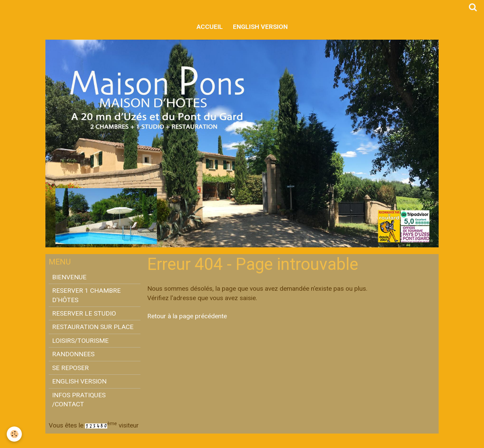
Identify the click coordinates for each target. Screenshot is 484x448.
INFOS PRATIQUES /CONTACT (79, 399)
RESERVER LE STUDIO (84, 313)
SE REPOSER (70, 368)
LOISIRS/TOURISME (80, 340)
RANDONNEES (73, 354)
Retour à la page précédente (187, 316)
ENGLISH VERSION (260, 27)
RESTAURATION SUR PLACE (92, 327)
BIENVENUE (69, 277)
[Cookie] (14, 434)
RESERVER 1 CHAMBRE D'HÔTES (86, 295)
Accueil (210, 27)
